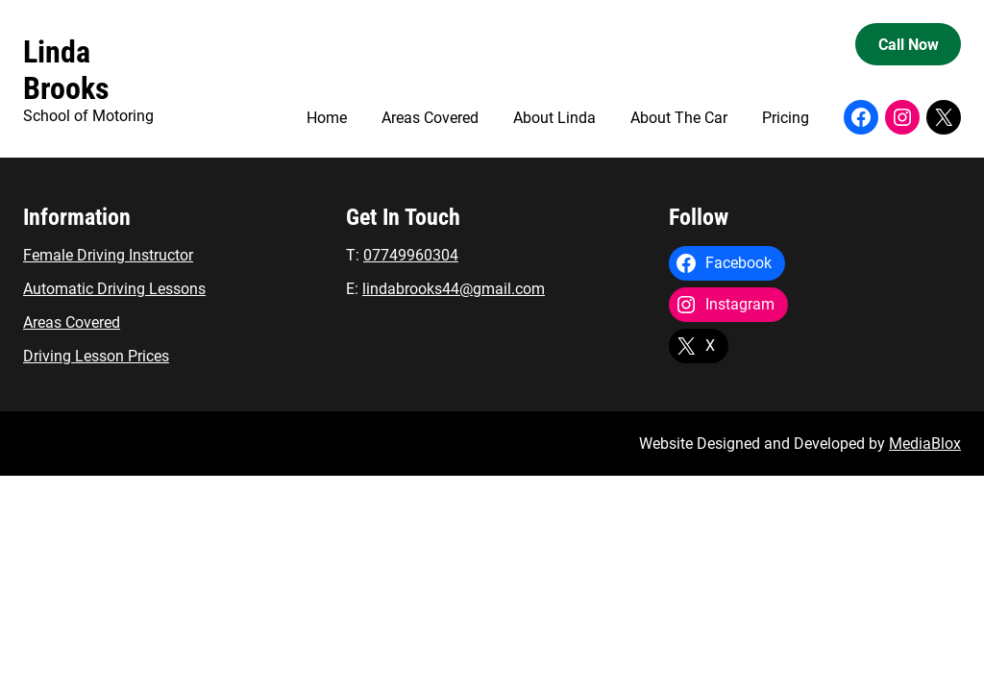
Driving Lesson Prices (96, 356)
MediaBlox (925, 443)
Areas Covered (71, 322)
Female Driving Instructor (108, 255)
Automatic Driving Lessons (114, 289)
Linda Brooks (66, 70)
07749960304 (410, 255)
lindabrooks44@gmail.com (453, 289)
